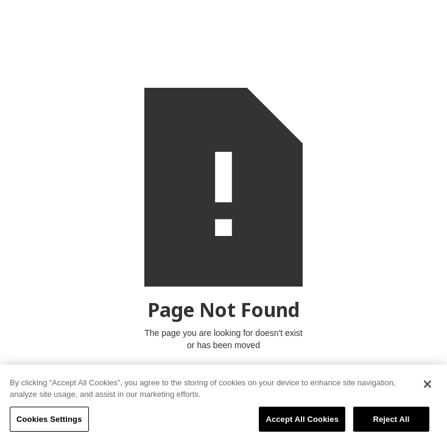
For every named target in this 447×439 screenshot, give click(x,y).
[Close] (427, 386)
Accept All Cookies (302, 421)
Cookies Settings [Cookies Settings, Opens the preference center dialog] (49, 421)
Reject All (391, 421)
